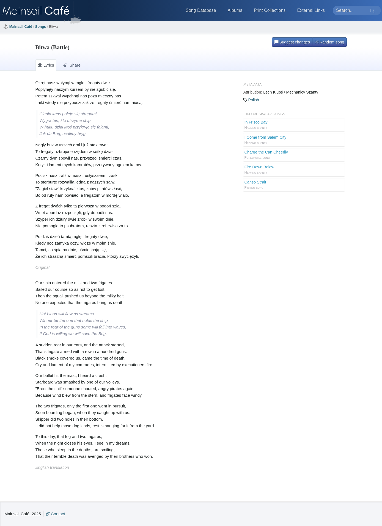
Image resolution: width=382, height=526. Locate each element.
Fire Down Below (293, 170)
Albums (235, 10)
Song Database (201, 10)
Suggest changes (292, 42)
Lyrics (46, 65)
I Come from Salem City (293, 140)
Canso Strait (293, 185)
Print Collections (270, 10)
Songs (40, 26)
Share (71, 65)
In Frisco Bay (293, 125)
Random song (329, 42)
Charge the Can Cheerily (293, 155)
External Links (311, 10)
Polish (253, 100)
